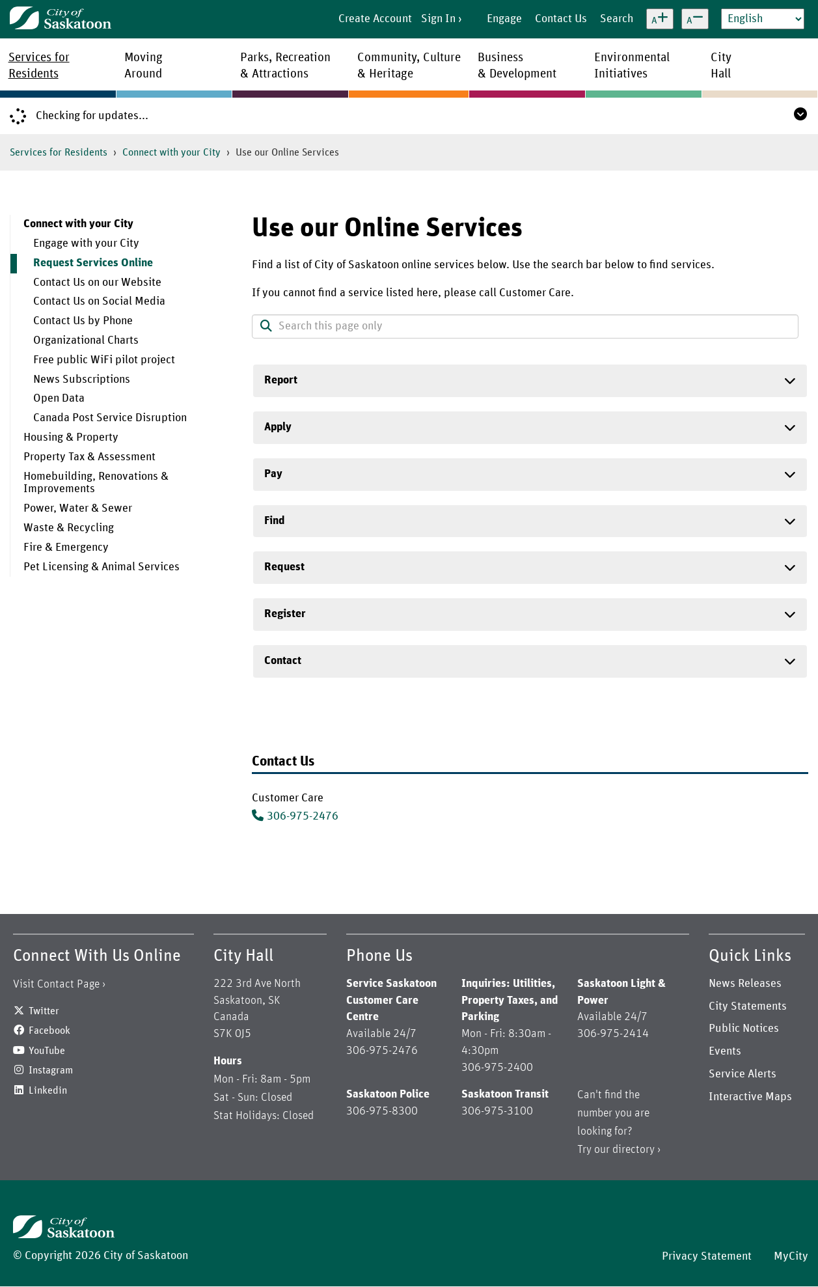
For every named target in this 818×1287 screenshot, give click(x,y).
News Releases (745, 983)
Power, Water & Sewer (77, 508)
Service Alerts (742, 1074)
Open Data (59, 398)
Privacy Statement (707, 1256)
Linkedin (48, 1090)
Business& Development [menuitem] (517, 65)
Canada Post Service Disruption (110, 418)
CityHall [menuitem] (721, 65)
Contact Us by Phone (83, 321)
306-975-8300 (382, 1111)
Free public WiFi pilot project (104, 360)
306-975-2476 (302, 816)
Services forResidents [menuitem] (39, 65)
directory (633, 1150)
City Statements (748, 1006)
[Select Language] (762, 18)
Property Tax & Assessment (89, 457)
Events (725, 1051)
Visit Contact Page (56, 984)
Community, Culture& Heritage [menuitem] (409, 65)
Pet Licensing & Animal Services (101, 567)
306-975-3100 (497, 1111)
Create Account (375, 19)
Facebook (49, 1030)
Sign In (438, 19)
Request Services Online (93, 263)
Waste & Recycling (68, 528)
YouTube (47, 1050)
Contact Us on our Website (97, 282)
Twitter (44, 1011)
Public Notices (744, 1028)
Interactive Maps (750, 1097)
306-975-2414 (613, 1034)
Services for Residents (58, 152)
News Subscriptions (81, 379)
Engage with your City (86, 243)
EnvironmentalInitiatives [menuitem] (632, 65)
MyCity (791, 1256)
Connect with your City (171, 152)
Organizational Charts (86, 340)
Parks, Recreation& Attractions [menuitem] (285, 65)
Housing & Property (70, 437)
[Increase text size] (660, 18)
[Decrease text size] (695, 18)
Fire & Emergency (66, 547)
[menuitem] (121, 321)
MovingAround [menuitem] (143, 65)
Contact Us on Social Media (99, 301)
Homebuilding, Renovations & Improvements (96, 483)
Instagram (51, 1070)
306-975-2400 (497, 1067)
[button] (266, 327)
